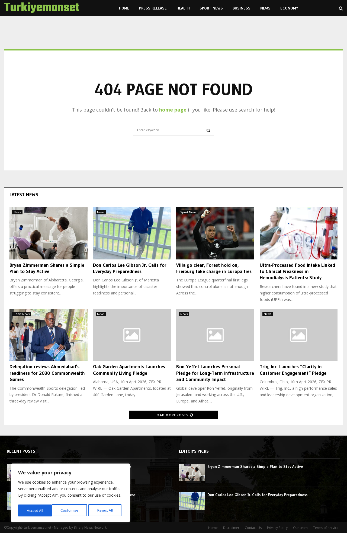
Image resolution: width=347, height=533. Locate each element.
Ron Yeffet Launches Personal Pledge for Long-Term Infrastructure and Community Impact (215, 373)
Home (124, 8)
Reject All (71, 510)
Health (183, 8)
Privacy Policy (277, 527)
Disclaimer (231, 527)
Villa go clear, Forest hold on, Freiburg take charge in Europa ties (214, 268)
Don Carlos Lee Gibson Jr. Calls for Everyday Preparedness (129, 268)
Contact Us (253, 527)
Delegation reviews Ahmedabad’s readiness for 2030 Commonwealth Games (47, 373)
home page (173, 109)
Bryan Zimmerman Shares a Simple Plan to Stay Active (46, 268)
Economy (289, 8)
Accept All (106, 510)
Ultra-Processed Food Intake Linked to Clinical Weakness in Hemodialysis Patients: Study (297, 271)
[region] (70, 493)
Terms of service (326, 527)
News (265, 8)
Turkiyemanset (41, 8)
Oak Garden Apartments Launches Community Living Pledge (129, 370)
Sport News (211, 8)
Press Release (153, 8)
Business (241, 8)
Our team (300, 527)
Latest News (23, 195)
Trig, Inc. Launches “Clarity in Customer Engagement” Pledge (293, 370)
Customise (35, 510)
